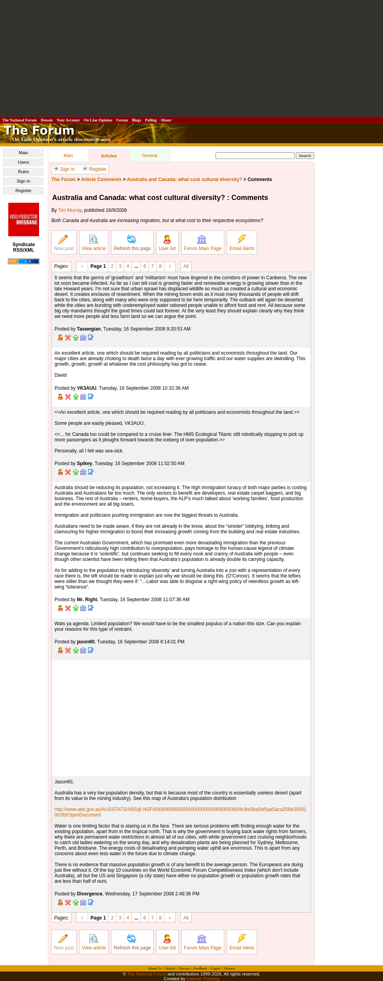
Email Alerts (241, 243)
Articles (109, 155)
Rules (23, 171)
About (166, 120)
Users (23, 162)
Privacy (229, 968)
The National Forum (19, 120)
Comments (260, 179)
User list (167, 243)
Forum (122, 120)
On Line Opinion (98, 120)
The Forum (63, 179)
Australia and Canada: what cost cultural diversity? (184, 179)
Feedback (200, 968)
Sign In (23, 181)
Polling (151, 120)
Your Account (68, 120)
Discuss (184, 968)
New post (64, 243)
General (149, 155)
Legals (215, 968)
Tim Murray (69, 210)
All (185, 266)
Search (170, 968)
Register (23, 190)
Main (23, 152)
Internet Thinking (202, 978)
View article (94, 243)
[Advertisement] (191, 58)
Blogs (136, 120)
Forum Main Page (203, 243)
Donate (47, 120)
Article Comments (101, 179)
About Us (155, 968)
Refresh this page (132, 243)
